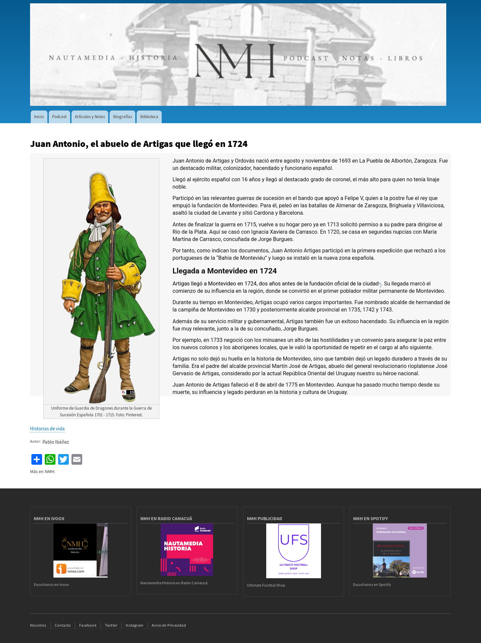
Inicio (39, 117)
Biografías (122, 117)
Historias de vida (47, 428)
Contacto (63, 625)
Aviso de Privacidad (169, 625)
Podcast (59, 117)
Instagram (134, 625)
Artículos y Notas (90, 117)
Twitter (111, 625)
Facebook (88, 625)
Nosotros (38, 625)
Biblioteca (149, 117)
